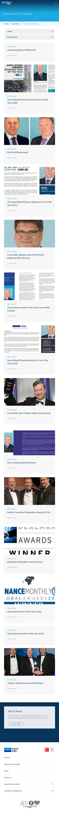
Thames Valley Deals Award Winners (25, 683)
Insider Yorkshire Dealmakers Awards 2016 (28, 512)
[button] (55, 3)
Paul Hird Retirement (17, 152)
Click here (16, 724)
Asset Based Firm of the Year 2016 (24, 611)
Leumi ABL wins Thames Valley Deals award (28, 413)
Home (7, 24)
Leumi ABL (17, 24)
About (6, 771)
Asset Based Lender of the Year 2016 (25, 633)
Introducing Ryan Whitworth (21, 50)
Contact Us (8, 777)
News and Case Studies (12, 764)
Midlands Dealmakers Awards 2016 (25, 561)
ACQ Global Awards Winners (21, 462)
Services (7, 757)
